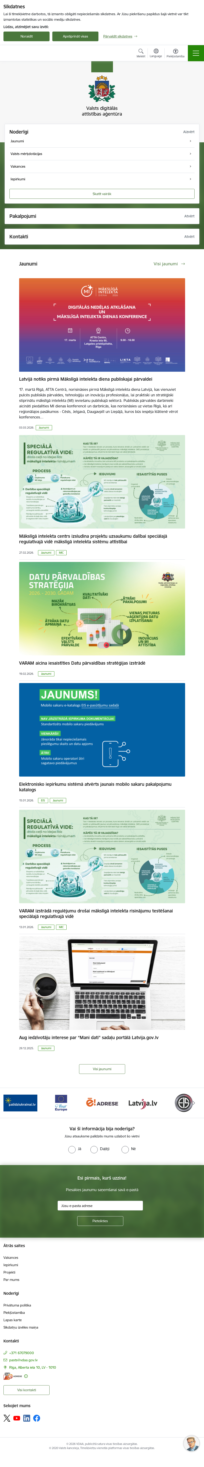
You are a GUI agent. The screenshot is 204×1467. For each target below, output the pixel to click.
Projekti (9, 1272)
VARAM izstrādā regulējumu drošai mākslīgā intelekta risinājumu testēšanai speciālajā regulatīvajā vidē (96, 913)
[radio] (74, 1148)
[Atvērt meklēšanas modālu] (141, 53)
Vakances (10, 1257)
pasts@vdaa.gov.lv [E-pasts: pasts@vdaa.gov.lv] (23, 1360)
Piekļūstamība (14, 1312)
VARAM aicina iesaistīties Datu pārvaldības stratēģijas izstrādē (82, 663)
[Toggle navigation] (196, 53)
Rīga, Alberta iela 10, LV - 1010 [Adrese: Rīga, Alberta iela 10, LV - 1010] (32, 1367)
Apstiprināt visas (75, 36)
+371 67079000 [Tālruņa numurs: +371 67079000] (21, 1353)
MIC (61, 552)
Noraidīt (27, 36)
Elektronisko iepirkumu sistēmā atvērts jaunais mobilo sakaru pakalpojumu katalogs (95, 786)
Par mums (11, 1279)
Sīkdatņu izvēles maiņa (20, 1327)
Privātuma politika (17, 1305)
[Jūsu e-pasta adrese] (100, 1205)
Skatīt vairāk (102, 194)
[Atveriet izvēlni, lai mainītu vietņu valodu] (156, 53)
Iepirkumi (10, 1265)
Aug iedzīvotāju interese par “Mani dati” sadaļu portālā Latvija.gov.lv (89, 1037)
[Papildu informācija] (26, 1376)
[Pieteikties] (100, 1221)
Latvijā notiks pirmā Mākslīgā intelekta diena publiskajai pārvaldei (85, 379)
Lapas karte (12, 1320)
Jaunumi (44, 427)
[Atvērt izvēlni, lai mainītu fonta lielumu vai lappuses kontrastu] (175, 53)
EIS (43, 800)
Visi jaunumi (102, 1069)
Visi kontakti (26, 1390)
